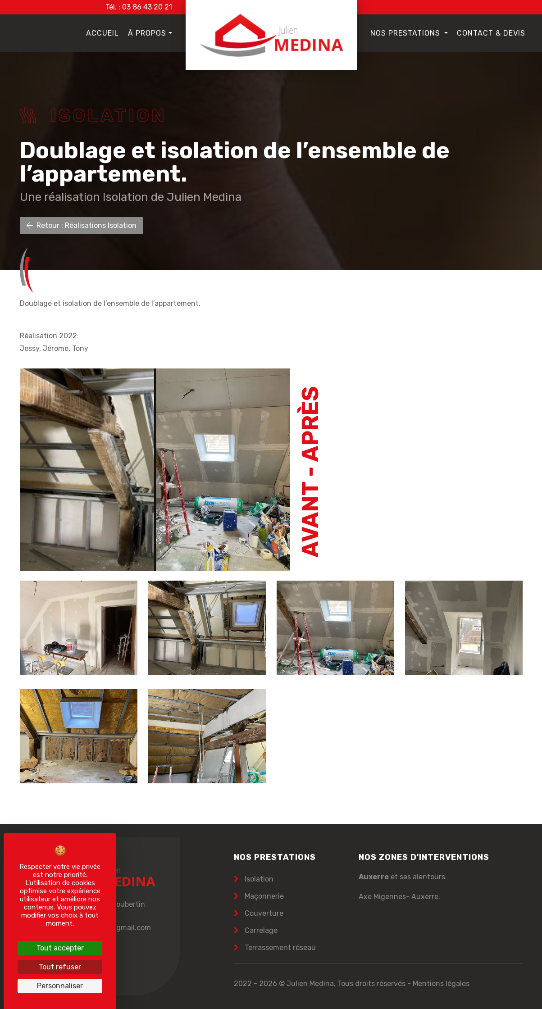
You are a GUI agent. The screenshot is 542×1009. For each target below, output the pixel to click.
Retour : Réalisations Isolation (82, 225)
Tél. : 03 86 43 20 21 (138, 7)
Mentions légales (441, 983)
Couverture (263, 913)
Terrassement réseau (279, 947)
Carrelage (260, 930)
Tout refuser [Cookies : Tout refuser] (60, 967)
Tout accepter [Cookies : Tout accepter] (60, 948)
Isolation (258, 879)
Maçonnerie (263, 896)
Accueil (102, 33)
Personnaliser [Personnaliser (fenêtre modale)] (60, 986)
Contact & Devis (491, 33)
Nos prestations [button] (406, 33)
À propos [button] (147, 33)
